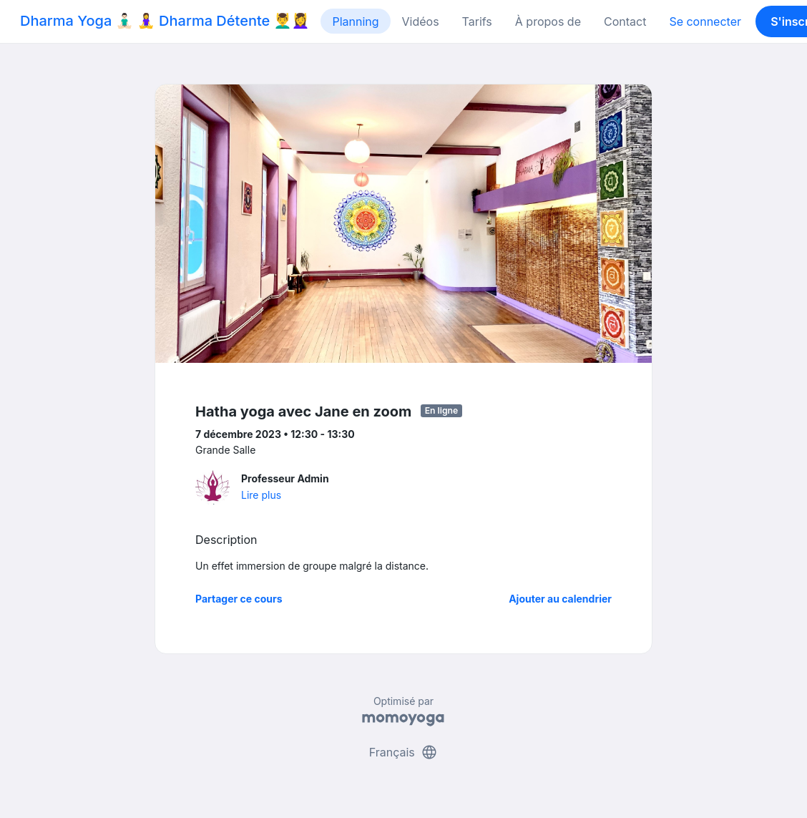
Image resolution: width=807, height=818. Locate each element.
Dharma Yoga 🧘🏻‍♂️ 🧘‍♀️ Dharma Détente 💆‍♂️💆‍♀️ (164, 20)
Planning (355, 21)
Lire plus (261, 495)
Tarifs (477, 21)
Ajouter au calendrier (560, 599)
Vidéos (420, 21)
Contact (625, 21)
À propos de (548, 21)
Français (404, 752)
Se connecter (705, 21)
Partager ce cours (239, 599)
